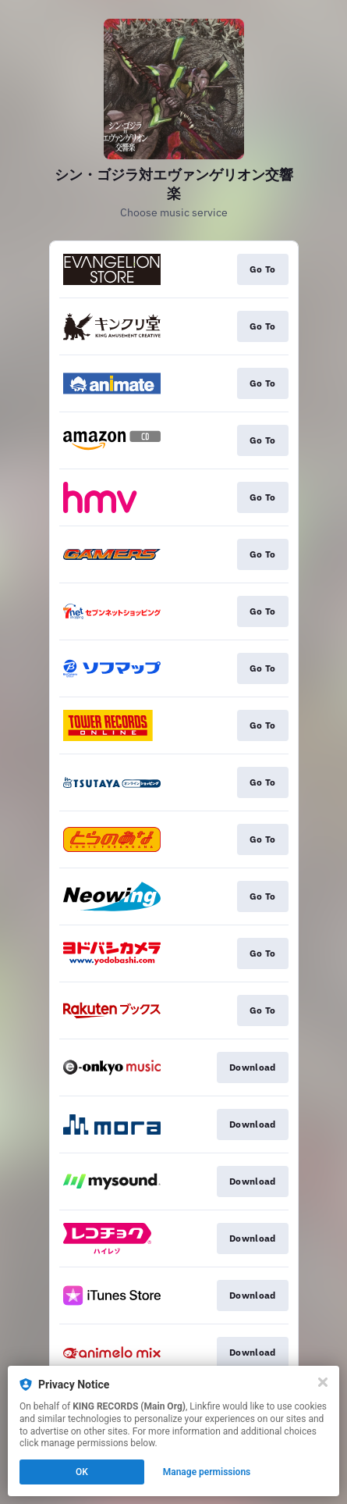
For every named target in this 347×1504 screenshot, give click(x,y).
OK (82, 1472)
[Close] (322, 1382)
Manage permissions (207, 1472)
